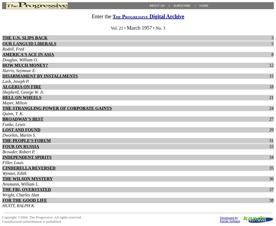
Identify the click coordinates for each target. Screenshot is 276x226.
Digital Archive (148, 16)
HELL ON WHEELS (22, 97)
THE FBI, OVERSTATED (26, 189)
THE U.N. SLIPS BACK (25, 38)
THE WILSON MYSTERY (27, 178)
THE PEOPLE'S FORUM (26, 140)
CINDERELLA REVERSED (29, 168)
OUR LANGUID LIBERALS (29, 43)
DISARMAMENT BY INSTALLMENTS (40, 76)
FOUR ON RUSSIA (20, 146)
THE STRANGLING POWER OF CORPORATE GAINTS (57, 108)
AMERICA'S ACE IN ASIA (28, 54)
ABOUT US (157, 5)
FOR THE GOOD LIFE (24, 200)
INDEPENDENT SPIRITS (26, 157)
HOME (203, 5)
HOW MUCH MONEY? (25, 65)
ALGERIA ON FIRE (21, 86)
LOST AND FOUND (21, 130)
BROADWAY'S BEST (22, 119)
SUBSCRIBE (182, 5)
